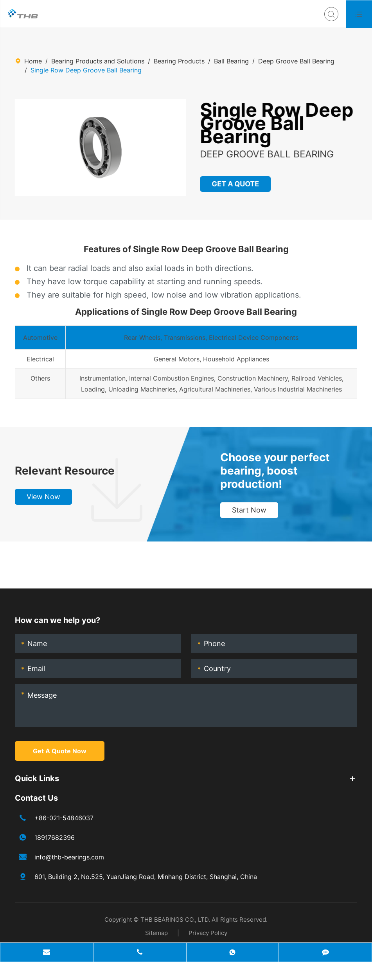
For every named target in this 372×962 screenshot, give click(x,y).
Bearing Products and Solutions (97, 61)
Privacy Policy (208, 933)
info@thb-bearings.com (69, 857)
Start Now (249, 510)
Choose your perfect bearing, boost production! (275, 471)
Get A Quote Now (59, 751)
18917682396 (54, 837)
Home (33, 61)
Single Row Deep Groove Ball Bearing (86, 70)
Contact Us (36, 798)
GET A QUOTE (235, 184)
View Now (43, 497)
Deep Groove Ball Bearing (296, 61)
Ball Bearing (231, 61)
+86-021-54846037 (63, 818)
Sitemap (156, 933)
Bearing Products (179, 61)
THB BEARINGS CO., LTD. (175, 919)
